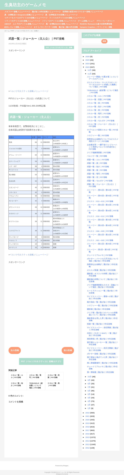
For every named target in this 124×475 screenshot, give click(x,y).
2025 (88, 60)
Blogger (65, 465)
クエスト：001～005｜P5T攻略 (100, 240)
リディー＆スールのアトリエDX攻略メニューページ (25, 18)
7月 (89, 387)
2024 (88, 64)
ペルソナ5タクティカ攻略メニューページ (29, 91)
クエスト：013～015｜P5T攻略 (100, 201)
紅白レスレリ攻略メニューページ (18, 27)
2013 (88, 444)
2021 (88, 416)
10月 (90, 377)
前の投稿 (68, 350)
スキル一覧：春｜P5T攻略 (98, 110)
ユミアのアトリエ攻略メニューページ (28, 24)
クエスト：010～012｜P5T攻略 (100, 216)
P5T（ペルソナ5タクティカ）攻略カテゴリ (41, 361)
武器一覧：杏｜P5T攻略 (97, 177)
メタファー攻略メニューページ (17, 12)
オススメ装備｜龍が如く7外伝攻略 (101, 270)
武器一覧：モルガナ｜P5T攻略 (100, 181)
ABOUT (7, 24)
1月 (89, 408)
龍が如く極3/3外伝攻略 (68, 27)
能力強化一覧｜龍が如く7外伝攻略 (101, 302)
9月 (89, 380)
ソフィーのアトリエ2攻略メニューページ (59, 21)
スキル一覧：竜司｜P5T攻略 (99, 114)
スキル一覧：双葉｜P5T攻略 (99, 99)
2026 (88, 56)
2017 (88, 430)
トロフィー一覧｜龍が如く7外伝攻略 (102, 305)
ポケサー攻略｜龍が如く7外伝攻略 (101, 354)
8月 (89, 384)
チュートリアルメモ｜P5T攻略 (100, 255)
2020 (88, 420)
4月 (89, 398)
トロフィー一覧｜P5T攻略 (98, 135)
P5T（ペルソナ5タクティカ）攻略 (59, 47)
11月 (90, 74)
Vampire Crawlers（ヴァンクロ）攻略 (96, 27)
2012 (88, 448)
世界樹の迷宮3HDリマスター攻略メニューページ (82, 12)
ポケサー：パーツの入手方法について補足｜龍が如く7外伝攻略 (102, 260)
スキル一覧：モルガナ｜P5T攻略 (100, 121)
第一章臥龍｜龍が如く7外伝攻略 (100, 372)
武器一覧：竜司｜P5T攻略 (98, 174)
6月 (89, 391)
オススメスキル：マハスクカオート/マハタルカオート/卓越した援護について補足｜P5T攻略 (102, 84)
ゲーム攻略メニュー (86, 21)
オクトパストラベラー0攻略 (45, 27)
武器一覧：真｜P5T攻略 (97, 163)
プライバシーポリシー (105, 21)
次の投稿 (15, 350)
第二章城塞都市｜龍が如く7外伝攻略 (102, 363)
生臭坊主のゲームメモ (25, 5)
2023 (88, 67)
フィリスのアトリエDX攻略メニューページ (67, 18)
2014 (88, 441)
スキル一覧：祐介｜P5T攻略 (99, 107)
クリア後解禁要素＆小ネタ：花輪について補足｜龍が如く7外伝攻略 (102, 286)
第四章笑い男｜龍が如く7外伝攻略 (101, 339)
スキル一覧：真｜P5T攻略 (98, 103)
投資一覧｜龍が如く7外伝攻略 (99, 324)
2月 (89, 405)
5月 (89, 394)
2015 (88, 437)
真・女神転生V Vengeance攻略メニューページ (24, 15)
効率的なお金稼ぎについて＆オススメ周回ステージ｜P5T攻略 (102, 140)
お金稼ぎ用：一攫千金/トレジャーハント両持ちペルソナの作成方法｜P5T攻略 (102, 147)
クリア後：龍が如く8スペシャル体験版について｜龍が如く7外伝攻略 (102, 314)
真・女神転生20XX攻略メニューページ (62, 24)
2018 (88, 427)
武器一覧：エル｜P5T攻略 (98, 160)
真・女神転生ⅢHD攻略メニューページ (61, 15)
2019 (88, 423)
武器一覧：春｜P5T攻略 (97, 170)
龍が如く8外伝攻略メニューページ (46, 12)
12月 (90, 70)
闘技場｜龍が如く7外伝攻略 (98, 309)
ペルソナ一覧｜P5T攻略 (97, 156)
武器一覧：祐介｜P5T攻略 (98, 167)
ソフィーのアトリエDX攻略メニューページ (22, 21)
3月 (89, 401)
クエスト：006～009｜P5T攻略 (100, 231)
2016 (88, 434)
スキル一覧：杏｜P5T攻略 (98, 117)
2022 (88, 413)
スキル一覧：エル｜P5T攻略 (99, 96)
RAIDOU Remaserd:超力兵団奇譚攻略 (96, 24)
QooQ (66, 474)
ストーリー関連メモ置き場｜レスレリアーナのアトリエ (102, 78)
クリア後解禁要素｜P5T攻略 (99, 153)
